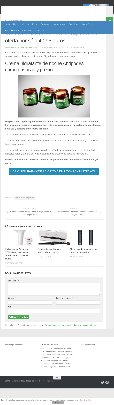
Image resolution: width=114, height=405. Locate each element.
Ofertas (38, 31)
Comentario (13, 297)
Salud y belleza (12, 31)
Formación (27, 31)
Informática (87, 24)
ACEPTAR (58, 402)
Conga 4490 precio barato (59, 383)
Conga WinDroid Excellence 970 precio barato (54, 377)
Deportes (45, 24)
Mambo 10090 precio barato (53, 365)
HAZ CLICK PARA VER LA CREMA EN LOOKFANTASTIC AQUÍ (53, 187)
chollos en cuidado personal (24, 214)
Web (9, 323)
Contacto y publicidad (86, 361)
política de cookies (85, 400)
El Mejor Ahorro (24, 9)
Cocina (25, 24)
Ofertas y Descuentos (20, 64)
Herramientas (59, 24)
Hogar (16, 24)
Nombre (12, 315)
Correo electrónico (64, 315)
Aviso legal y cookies (14, 361)
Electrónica (74, 24)
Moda (34, 24)
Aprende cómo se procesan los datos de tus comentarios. (71, 342)
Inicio (7, 24)
